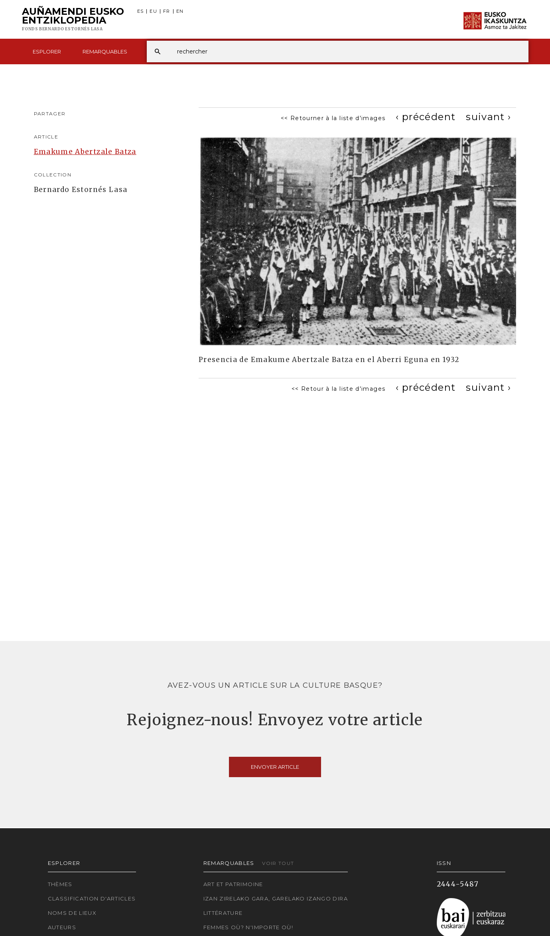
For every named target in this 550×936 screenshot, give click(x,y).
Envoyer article (275, 767)
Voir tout (278, 863)
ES (140, 11)
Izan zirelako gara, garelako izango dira (275, 898)
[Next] (488, 116)
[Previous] (425, 116)
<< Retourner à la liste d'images (333, 118)
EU (153, 11)
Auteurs (62, 927)
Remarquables (105, 51)
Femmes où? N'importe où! (248, 927)
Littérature (223, 913)
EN (180, 11)
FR (166, 11)
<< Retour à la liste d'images (338, 388)
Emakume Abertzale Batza (85, 151)
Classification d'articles (92, 898)
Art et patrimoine (233, 884)
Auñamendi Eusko (73, 20)
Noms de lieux (72, 913)
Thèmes (60, 884)
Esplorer (47, 51)
